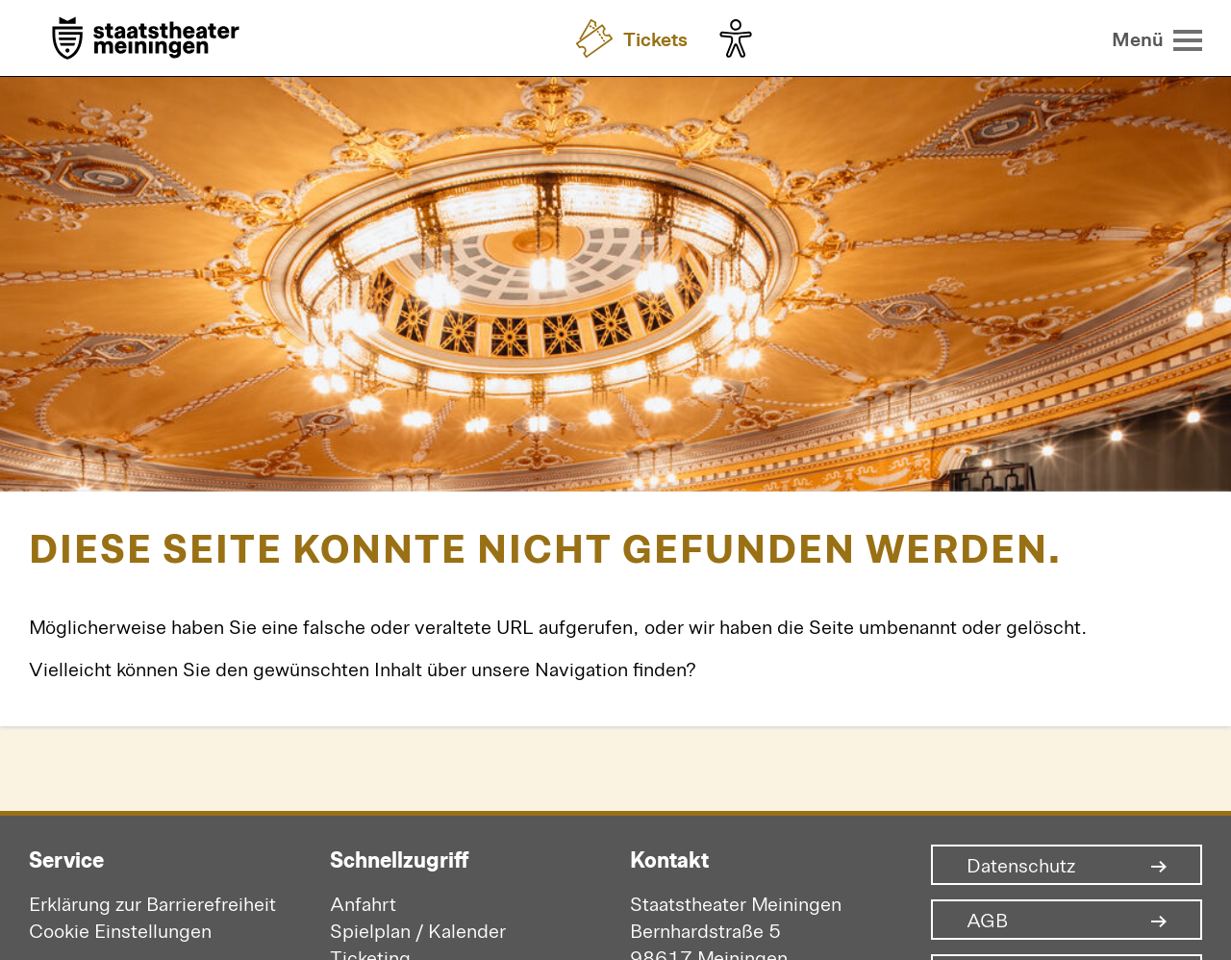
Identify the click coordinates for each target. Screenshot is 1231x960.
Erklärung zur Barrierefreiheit (152, 903)
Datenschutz (1021, 864)
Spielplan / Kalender (418, 930)
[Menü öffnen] (1157, 38)
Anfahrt (363, 903)
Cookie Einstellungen (120, 930)
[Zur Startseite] (146, 40)
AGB (987, 919)
